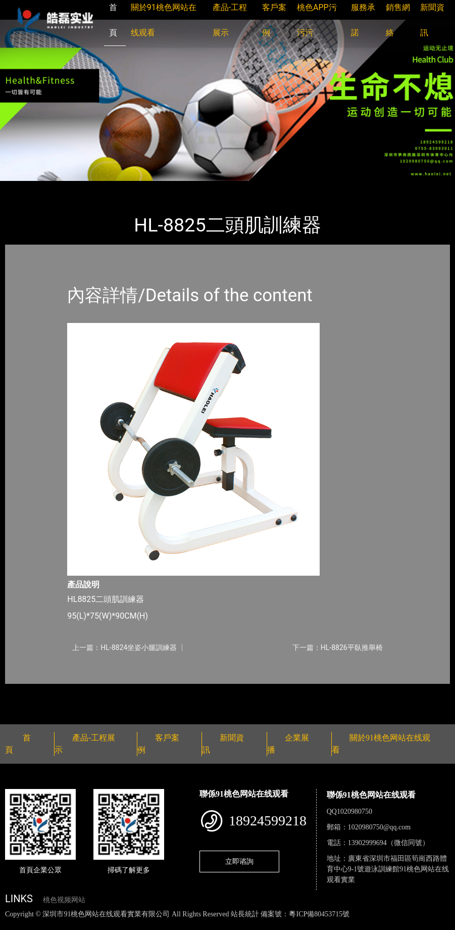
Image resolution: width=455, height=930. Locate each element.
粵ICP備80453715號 (319, 914)
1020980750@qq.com (379, 827)
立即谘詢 (239, 861)
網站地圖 (15, 924)
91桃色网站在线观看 (135, 187)
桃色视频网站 (64, 900)
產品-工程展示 (65, 187)
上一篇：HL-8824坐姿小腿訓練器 (124, 647)
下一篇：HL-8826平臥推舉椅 (337, 647)
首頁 (22, 187)
